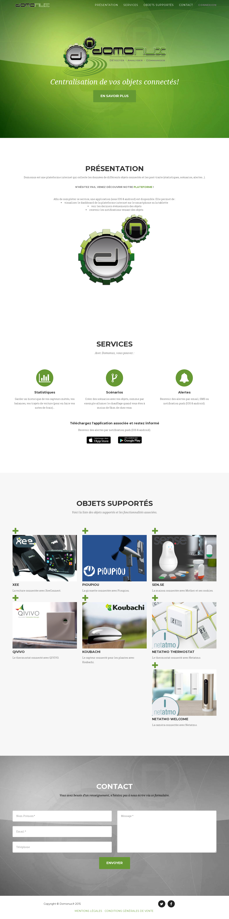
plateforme (143, 187)
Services (130, 9)
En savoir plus (115, 96)
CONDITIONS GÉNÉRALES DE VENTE (129, 911)
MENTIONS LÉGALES (88, 911)
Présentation (106, 9)
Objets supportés (158, 9)
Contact (186, 9)
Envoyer (114, 863)
